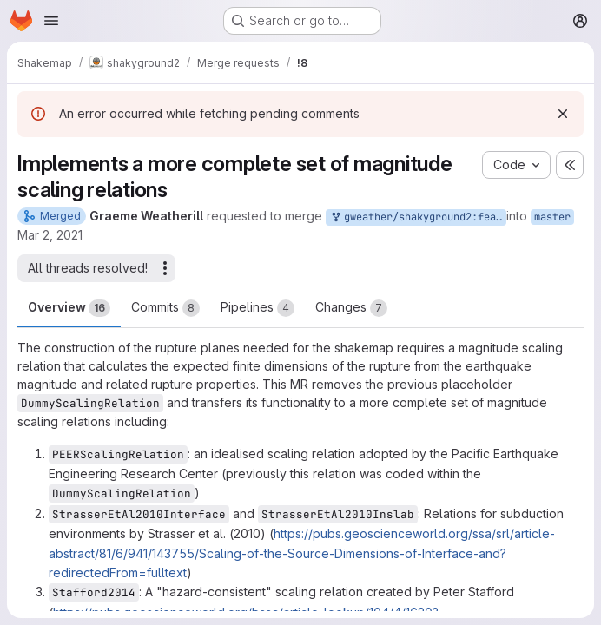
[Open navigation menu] (51, 21)
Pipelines (257, 308)
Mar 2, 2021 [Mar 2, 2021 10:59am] (50, 234)
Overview (69, 308)
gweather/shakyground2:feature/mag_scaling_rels (417, 217)
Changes (351, 308)
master (552, 217)
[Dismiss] (562, 113)
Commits (165, 308)
